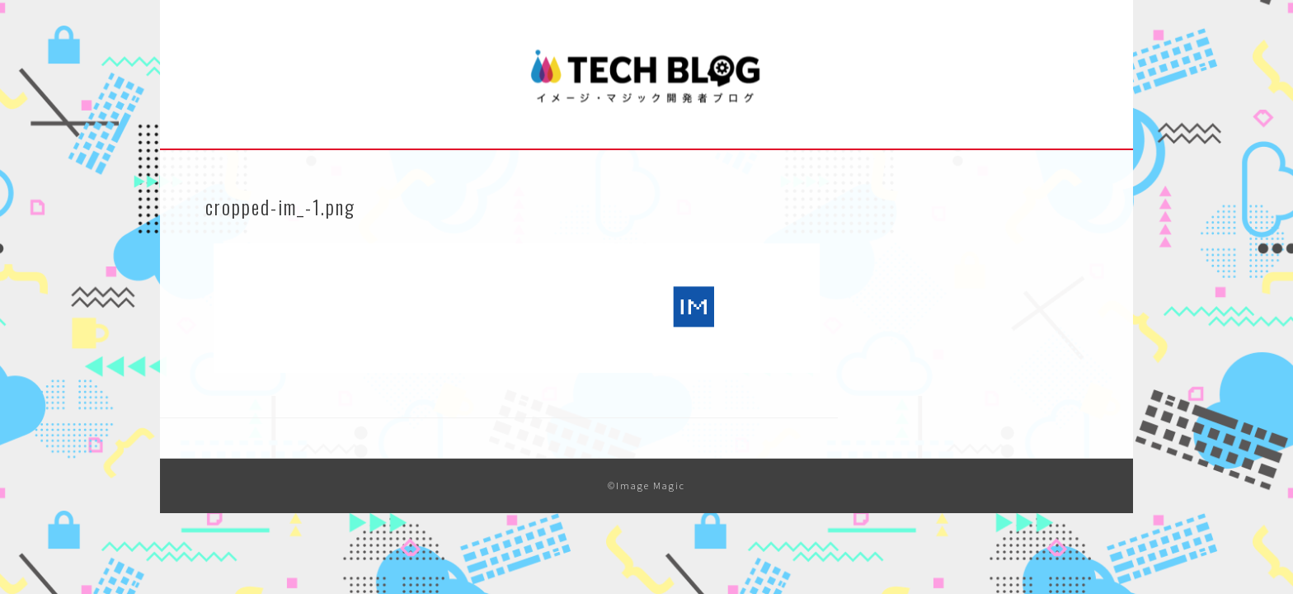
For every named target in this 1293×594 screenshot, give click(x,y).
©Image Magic (646, 485)
